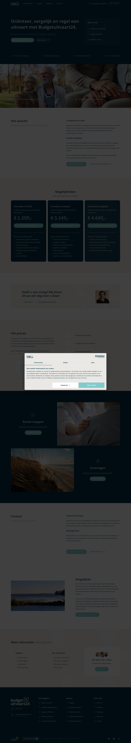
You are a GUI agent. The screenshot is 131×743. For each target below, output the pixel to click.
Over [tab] (92, 362)
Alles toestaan (91, 385)
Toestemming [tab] (38, 362)
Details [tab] (65, 362)
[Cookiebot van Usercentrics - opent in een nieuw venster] (96, 356)
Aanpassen (65, 385)
